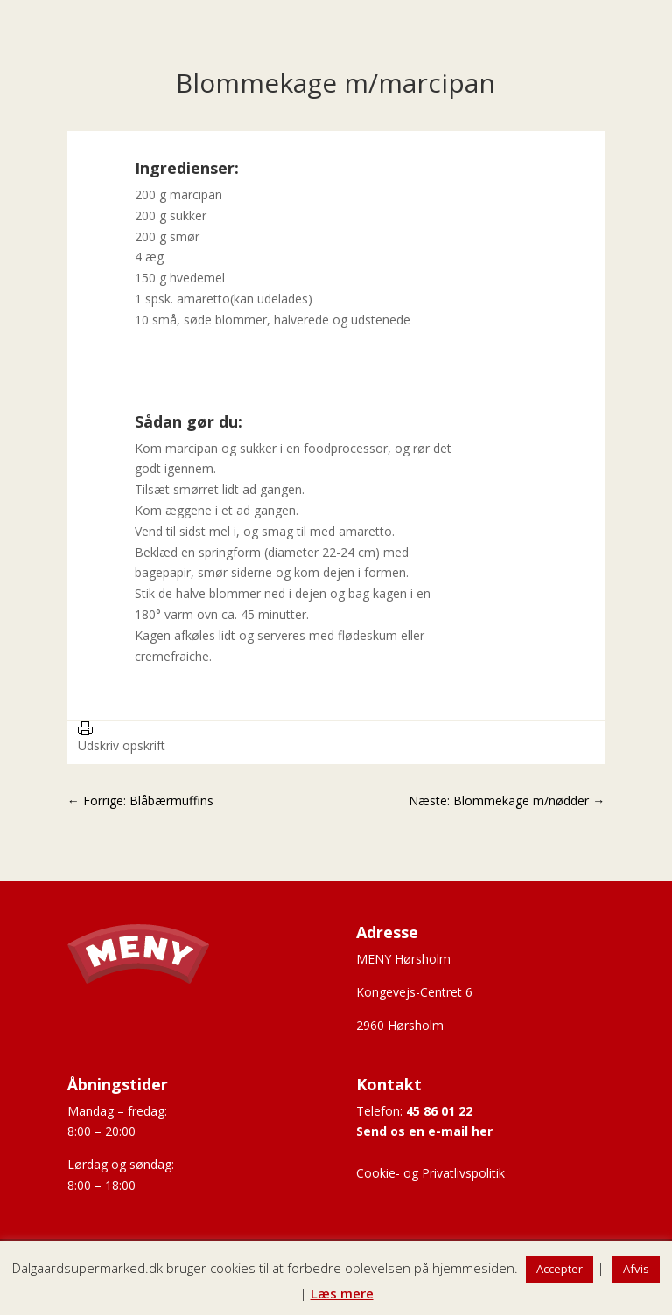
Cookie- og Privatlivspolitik (430, 1173)
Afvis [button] (636, 1269)
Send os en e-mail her (424, 1131)
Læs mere (342, 1293)
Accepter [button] (559, 1269)
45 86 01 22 (439, 1111)
